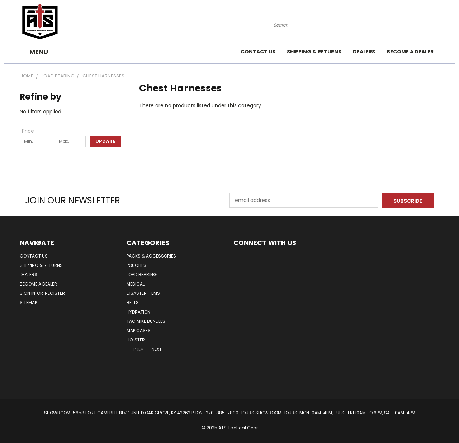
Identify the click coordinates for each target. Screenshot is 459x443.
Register (55, 292)
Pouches (136, 264)
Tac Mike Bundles (146, 320)
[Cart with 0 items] (437, 23)
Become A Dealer (410, 51)
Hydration (138, 311)
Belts (133, 302)
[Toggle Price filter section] (31, 131)
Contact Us (258, 51)
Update (105, 141)
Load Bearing (142, 274)
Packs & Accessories (151, 255)
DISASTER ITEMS (143, 292)
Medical (136, 283)
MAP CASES (139, 330)
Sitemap (28, 302)
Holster (136, 339)
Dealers (364, 51)
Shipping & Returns (314, 51)
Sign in (28, 292)
